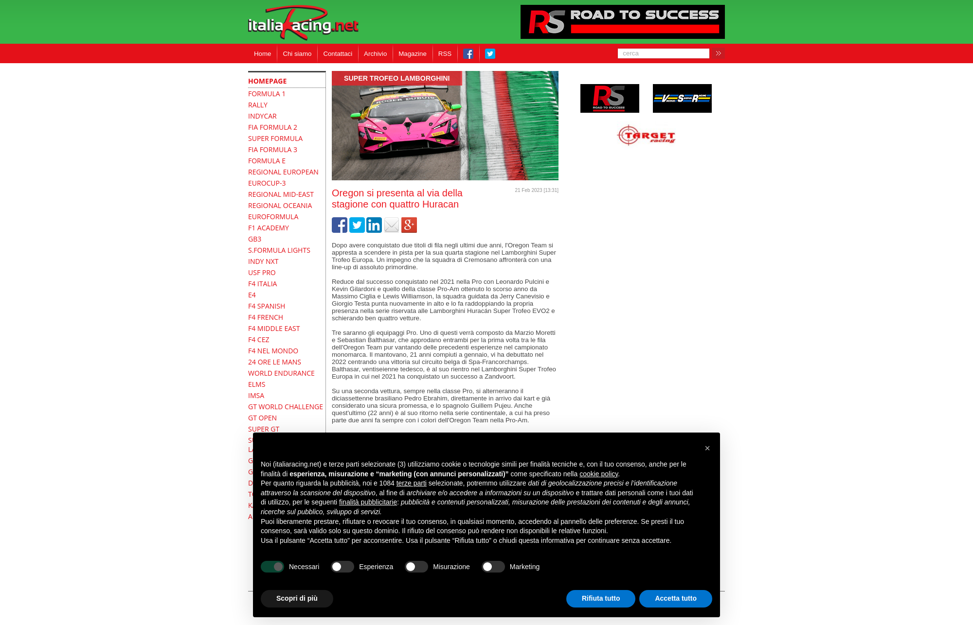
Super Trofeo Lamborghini (397, 78)
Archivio (375, 53)
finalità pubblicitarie (368, 502)
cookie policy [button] (598, 474)
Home (262, 53)
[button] (707, 448)
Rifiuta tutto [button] (601, 598)
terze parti (411, 483)
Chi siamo (297, 53)
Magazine (412, 53)
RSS (444, 53)
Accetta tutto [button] (676, 598)
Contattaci (337, 53)
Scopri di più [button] (297, 598)
